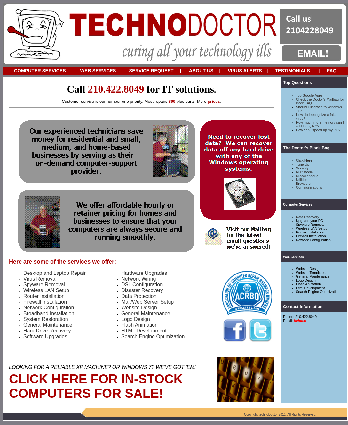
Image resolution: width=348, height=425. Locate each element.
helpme (300, 321)
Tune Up (302, 164)
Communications (309, 187)
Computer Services (297, 204)
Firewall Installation (311, 236)
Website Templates (311, 272)
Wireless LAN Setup (311, 228)
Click (304, 160)
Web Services (293, 257)
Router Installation (310, 232)
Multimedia (304, 172)
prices (214, 101)
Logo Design (306, 280)
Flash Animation (308, 284)
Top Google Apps (309, 95)
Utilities (301, 180)
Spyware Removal (310, 224)
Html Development (310, 288)
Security (302, 168)
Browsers (303, 183)
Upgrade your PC (309, 221)
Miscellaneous (307, 176)
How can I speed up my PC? (318, 130)
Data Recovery (307, 217)
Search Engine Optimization (317, 292)
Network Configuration (313, 240)
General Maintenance (312, 276)
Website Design (308, 269)
